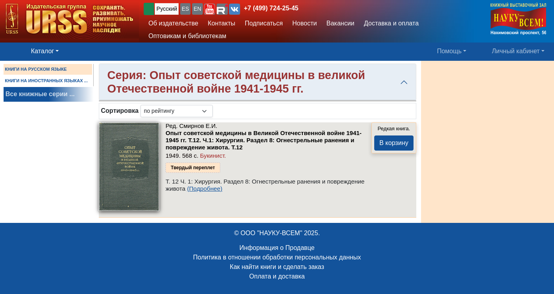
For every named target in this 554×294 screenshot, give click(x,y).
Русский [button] (166, 9)
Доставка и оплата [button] (391, 23)
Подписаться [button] (264, 23)
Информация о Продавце (276, 247)
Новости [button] (304, 23)
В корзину (393, 142)
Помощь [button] (449, 51)
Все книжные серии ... (40, 94)
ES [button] (185, 9)
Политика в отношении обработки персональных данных (277, 257)
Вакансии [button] (341, 23)
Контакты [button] (221, 23)
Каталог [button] (42, 51)
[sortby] (176, 111)
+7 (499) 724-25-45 (271, 8)
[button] (209, 9)
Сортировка (119, 110)
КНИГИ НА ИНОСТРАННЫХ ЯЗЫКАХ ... (46, 80)
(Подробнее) (204, 188)
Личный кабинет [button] (516, 51)
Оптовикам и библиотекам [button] (187, 36)
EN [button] (197, 9)
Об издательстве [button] (173, 23)
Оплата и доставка (277, 276)
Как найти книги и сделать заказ (277, 266)
